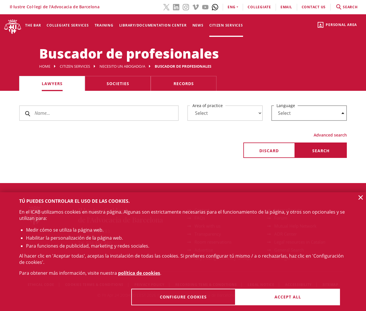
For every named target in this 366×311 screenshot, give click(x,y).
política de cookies (139, 273)
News (198, 25)
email (286, 7)
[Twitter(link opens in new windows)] (166, 6)
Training (104, 25)
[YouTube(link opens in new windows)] (205, 6)
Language (286, 105)
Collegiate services (68, 25)
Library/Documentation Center (153, 25)
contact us (314, 7)
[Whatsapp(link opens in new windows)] (215, 6)
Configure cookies (183, 297)
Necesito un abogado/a (122, 66)
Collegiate (259, 7)
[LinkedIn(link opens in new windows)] (176, 6)
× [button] (361, 197)
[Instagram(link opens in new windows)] (186, 6)
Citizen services (226, 25)
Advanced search (330, 135)
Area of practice (207, 105)
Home (44, 66)
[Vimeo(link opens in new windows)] (195, 6)
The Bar (33, 25)
